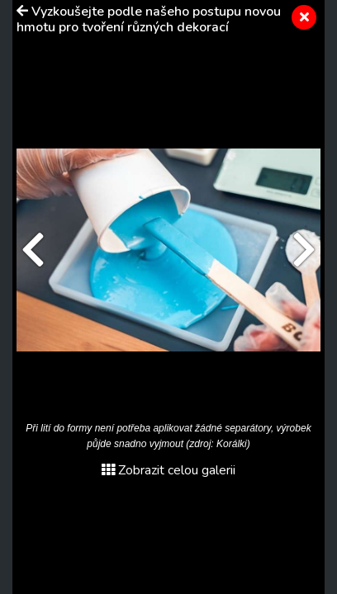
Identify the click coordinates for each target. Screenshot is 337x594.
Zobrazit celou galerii (168, 470)
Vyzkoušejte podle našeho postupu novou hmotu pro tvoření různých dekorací (149, 19)
